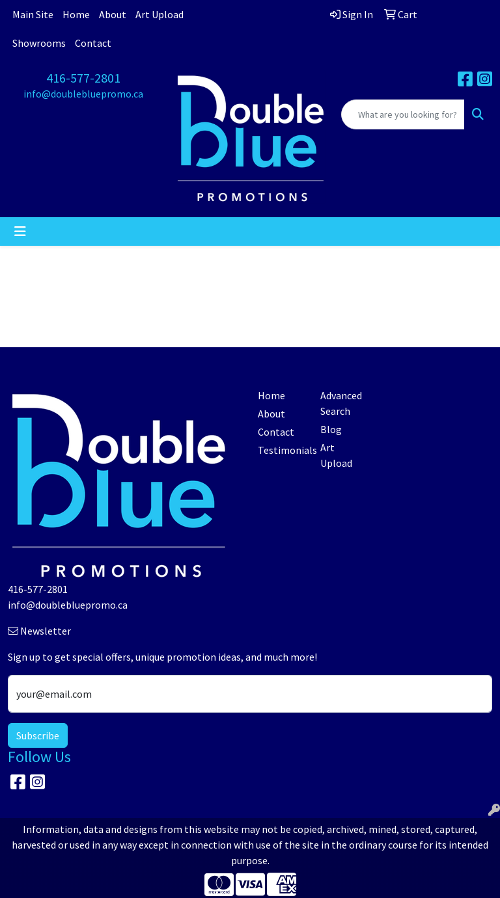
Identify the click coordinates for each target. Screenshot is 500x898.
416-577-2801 (83, 78)
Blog (331, 429)
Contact (93, 42)
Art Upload (159, 14)
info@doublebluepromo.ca (83, 93)
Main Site (32, 14)
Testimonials (281, 449)
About (112, 14)
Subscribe (37, 735)
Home (76, 14)
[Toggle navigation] (20, 231)
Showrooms (39, 42)
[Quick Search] (403, 114)
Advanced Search (341, 403)
